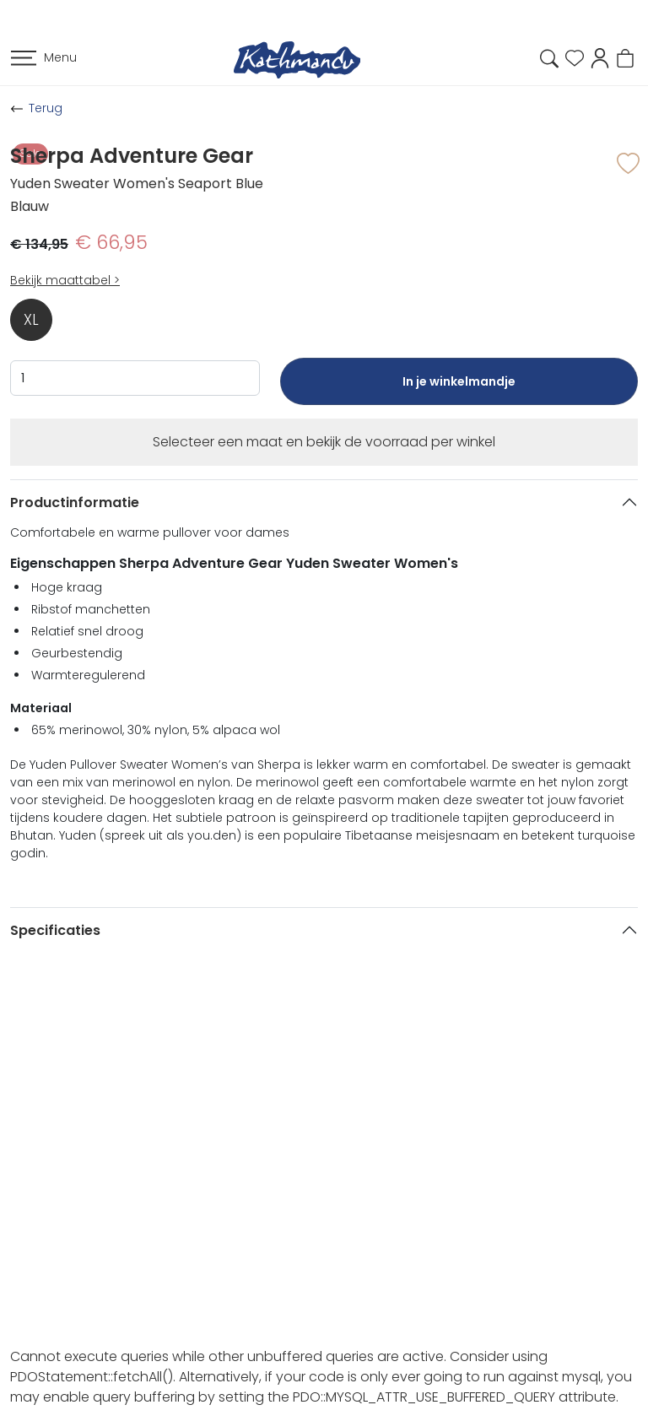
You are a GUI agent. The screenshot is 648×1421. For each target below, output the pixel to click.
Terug (45, 108)
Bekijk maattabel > (65, 280)
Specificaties (55, 930)
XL (31, 320)
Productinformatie (74, 502)
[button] (600, 57)
